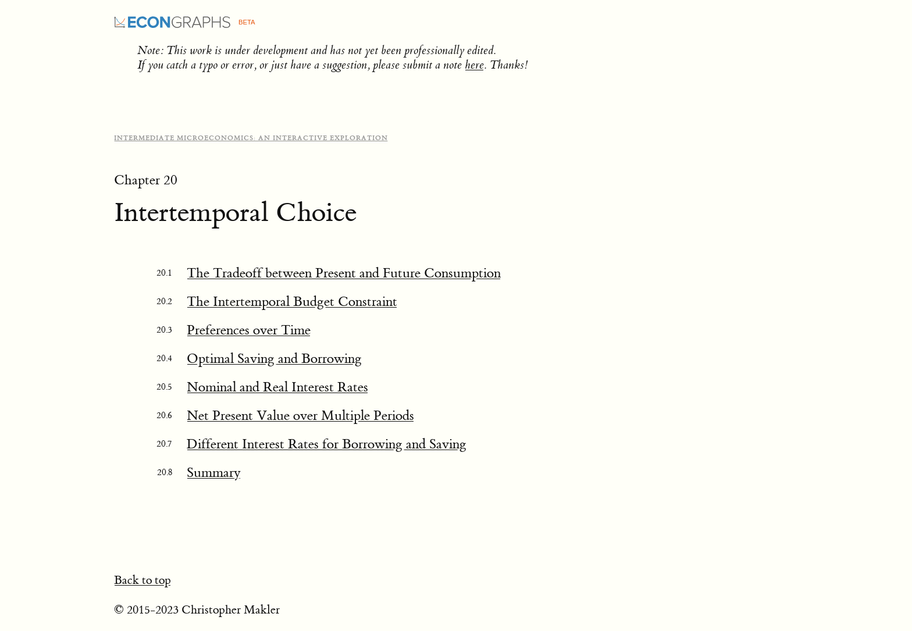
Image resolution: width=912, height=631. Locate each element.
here (474, 65)
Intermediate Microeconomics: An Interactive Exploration (251, 138)
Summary (214, 472)
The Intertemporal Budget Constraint (292, 301)
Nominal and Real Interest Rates (277, 387)
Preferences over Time (249, 330)
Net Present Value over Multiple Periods (300, 415)
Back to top (142, 580)
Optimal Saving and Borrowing (274, 358)
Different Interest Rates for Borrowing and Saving (326, 444)
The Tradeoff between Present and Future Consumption (344, 273)
